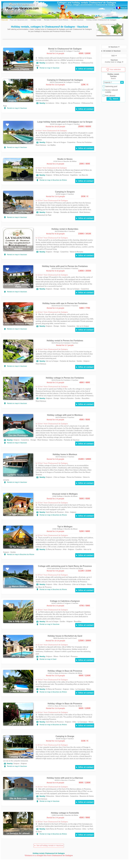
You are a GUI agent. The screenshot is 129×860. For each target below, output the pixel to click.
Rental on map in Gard (46, 659)
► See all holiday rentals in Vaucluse (48, 846)
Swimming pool (110, 86)
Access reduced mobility (110, 91)
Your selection (113, 69)
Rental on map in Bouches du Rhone (51, 515)
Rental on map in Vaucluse (47, 68)
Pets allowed (109, 96)
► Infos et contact (84, 69)
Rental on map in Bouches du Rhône (51, 180)
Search (113, 98)
